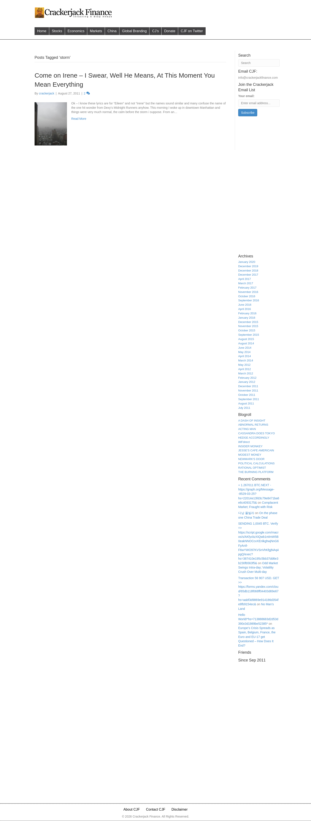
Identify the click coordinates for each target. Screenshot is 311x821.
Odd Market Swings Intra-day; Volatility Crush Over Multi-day (258, 567)
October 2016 (246, 296)
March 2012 (245, 373)
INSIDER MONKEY (250, 446)
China (112, 31)
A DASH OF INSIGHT (251, 420)
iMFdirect (244, 442)
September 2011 (248, 399)
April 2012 (244, 369)
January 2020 (246, 262)
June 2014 (244, 347)
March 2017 (245, 283)
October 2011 (246, 394)
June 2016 (244, 304)
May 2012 (244, 364)
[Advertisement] (196, 12)
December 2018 (248, 270)
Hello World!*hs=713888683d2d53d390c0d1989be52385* (258, 619)
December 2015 (248, 322)
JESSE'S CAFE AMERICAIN (256, 450)
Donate (169, 31)
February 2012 (247, 377)
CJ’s (155, 31)
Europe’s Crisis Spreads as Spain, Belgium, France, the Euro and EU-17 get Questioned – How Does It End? (257, 636)
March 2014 (245, 360)
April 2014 (244, 356)
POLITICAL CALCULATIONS (256, 463)
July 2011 (244, 407)
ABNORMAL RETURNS (253, 424)
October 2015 (246, 330)
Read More (78, 118)
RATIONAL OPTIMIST (252, 467)
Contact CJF (155, 809)
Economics (76, 31)
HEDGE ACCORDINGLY (253, 437)
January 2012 (246, 381)
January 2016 (246, 317)
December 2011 (248, 386)
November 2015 (248, 326)
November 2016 (248, 292)
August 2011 (246, 403)
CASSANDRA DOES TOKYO (256, 433)
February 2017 (247, 287)
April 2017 (244, 279)
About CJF (131, 809)
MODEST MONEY (249, 454)
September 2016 (248, 300)
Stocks (57, 31)
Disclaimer (179, 809)
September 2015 (248, 334)
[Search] (259, 63)
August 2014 (246, 343)
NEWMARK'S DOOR (251, 459)
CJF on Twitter (192, 31)
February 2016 (247, 313)
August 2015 (246, 339)
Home (41, 31)
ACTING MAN (247, 429)
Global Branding (134, 31)
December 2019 (248, 266)
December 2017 (248, 274)
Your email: (246, 96)
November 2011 (248, 390)
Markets (96, 31)
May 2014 (244, 352)
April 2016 (244, 309)
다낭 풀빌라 (246, 513)
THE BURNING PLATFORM (255, 472)
